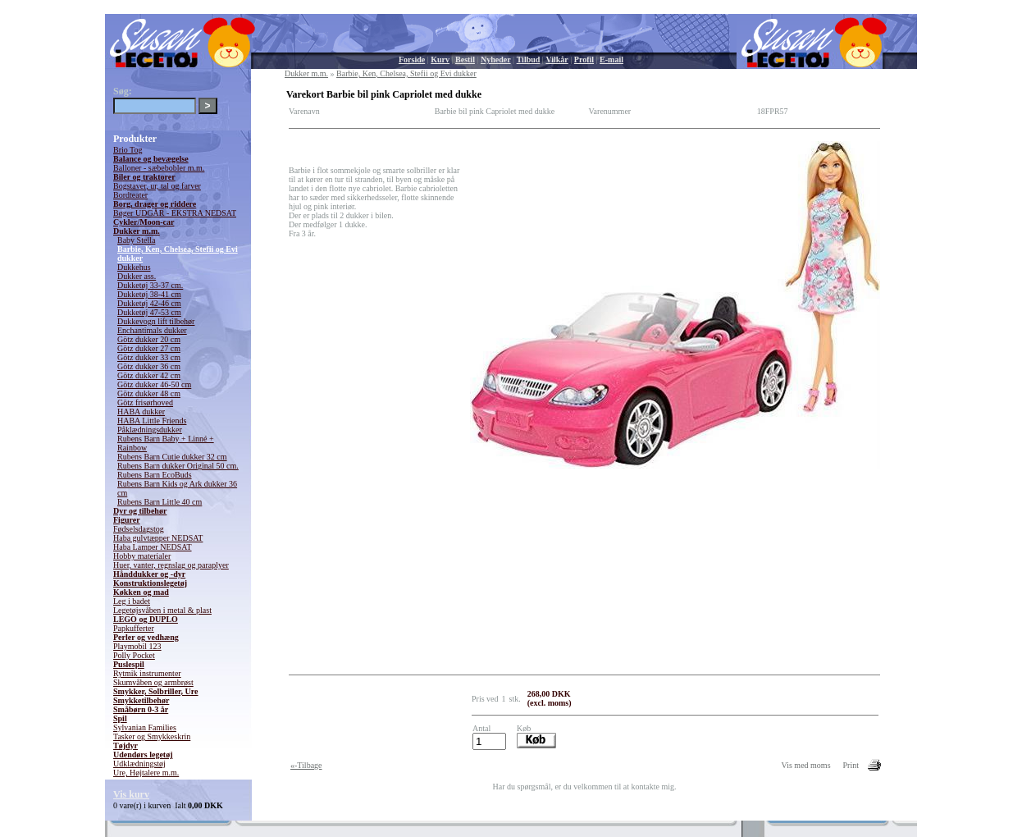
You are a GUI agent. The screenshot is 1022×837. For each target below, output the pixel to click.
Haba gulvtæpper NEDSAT (158, 537)
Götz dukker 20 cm (148, 339)
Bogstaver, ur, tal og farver (157, 185)
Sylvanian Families (144, 727)
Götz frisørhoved (145, 402)
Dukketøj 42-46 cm (149, 303)
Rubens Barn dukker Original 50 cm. (178, 465)
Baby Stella (136, 240)
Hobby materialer (142, 555)
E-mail (611, 59)
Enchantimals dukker (152, 330)
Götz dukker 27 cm (148, 348)
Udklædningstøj (139, 763)
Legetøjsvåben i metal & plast (162, 610)
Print (851, 765)
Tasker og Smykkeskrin (151, 736)
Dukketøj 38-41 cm (149, 294)
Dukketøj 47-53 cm (149, 312)
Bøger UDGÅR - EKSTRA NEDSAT (174, 212)
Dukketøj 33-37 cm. (150, 285)
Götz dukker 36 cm (148, 366)
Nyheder (496, 59)
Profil (584, 59)
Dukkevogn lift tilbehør (155, 321)
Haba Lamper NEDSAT (152, 546)
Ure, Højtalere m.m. (146, 772)
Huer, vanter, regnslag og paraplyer (171, 564)
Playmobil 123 (137, 646)
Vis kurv (131, 794)
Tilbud (529, 59)
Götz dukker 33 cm (148, 357)
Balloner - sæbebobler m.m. (158, 167)
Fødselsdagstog (138, 528)
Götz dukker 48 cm (148, 393)
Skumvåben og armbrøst (153, 682)
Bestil (465, 59)
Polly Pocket (134, 655)
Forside (412, 59)
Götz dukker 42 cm (148, 375)
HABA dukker (141, 411)
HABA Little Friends (151, 420)
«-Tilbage (306, 765)
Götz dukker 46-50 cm (154, 384)
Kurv (440, 59)
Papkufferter (133, 628)
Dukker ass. (136, 276)
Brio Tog (128, 149)
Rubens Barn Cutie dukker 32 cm (172, 456)
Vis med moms (806, 765)
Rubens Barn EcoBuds (154, 474)
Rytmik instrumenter (147, 673)
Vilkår (556, 59)
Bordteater (130, 194)
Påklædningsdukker (149, 429)
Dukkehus (134, 267)
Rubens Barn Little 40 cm (159, 501)
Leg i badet (131, 601)
